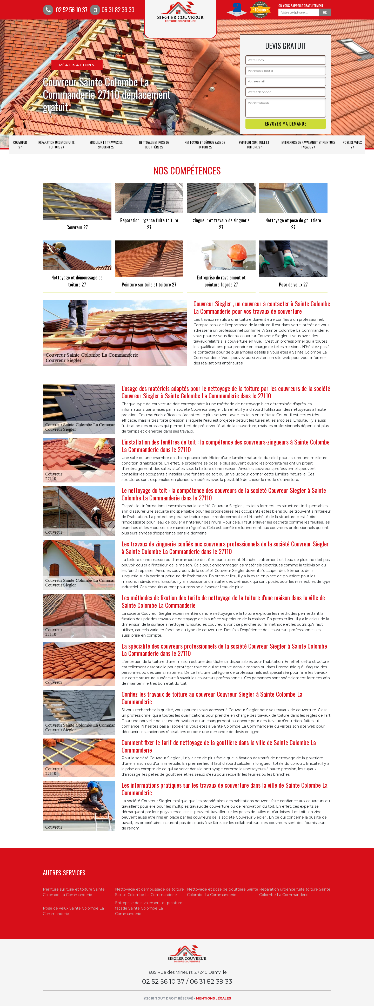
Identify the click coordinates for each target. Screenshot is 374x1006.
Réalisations (77, 65)
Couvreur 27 (20, 144)
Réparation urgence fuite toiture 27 (56, 144)
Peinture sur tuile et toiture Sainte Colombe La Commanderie (74, 892)
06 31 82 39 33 (112, 9)
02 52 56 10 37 (65, 9)
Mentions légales (213, 998)
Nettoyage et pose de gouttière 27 (154, 144)
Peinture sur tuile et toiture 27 (254, 144)
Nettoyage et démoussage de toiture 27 (205, 144)
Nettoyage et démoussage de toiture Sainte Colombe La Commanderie (149, 892)
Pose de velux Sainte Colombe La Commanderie (73, 911)
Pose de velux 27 (352, 144)
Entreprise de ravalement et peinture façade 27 (308, 144)
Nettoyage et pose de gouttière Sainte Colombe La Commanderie (222, 892)
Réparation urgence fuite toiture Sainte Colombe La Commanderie (294, 892)
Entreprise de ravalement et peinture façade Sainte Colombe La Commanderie (148, 908)
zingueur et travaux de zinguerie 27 (106, 144)
